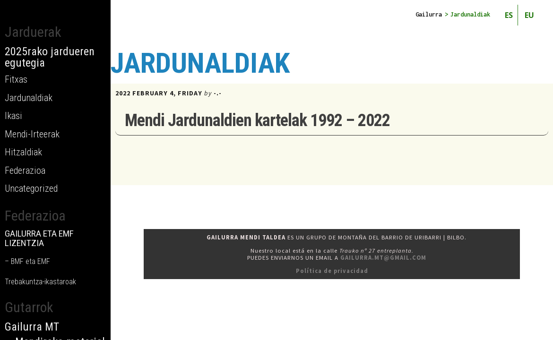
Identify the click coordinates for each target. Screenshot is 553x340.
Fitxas (16, 79)
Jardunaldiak (28, 97)
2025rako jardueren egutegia (50, 57)
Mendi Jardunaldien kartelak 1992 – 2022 (257, 120)
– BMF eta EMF (27, 261)
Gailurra (428, 14)
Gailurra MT (32, 326)
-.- (218, 93)
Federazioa (25, 170)
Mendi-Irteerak (32, 134)
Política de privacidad (332, 270)
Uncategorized (31, 188)
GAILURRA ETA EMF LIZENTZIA (39, 238)
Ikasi (13, 115)
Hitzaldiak (23, 152)
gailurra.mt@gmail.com (383, 257)
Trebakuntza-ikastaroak (40, 281)
